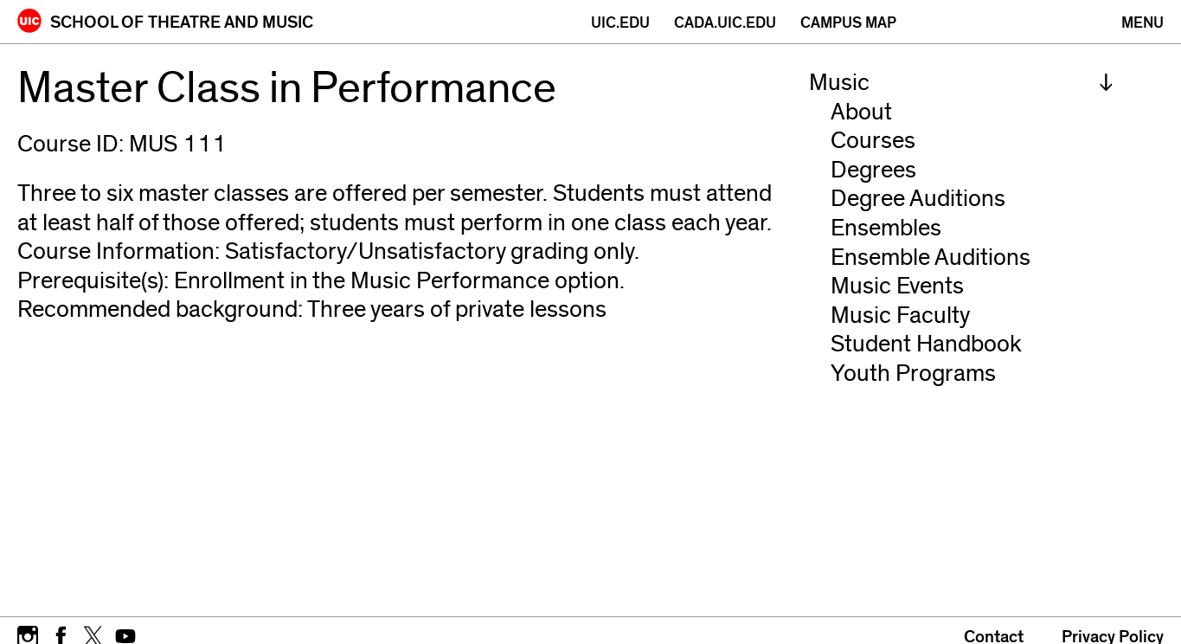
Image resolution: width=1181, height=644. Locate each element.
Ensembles (886, 228)
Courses (873, 141)
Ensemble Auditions (930, 257)
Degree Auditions (918, 199)
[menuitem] (961, 83)
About (861, 112)
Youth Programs (913, 373)
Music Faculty (900, 315)
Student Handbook (926, 344)
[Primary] (1142, 23)
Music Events (897, 286)
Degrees (873, 170)
